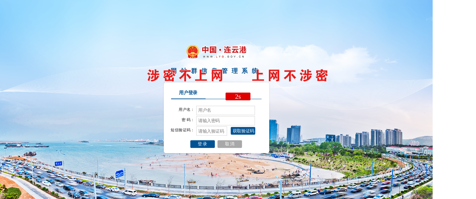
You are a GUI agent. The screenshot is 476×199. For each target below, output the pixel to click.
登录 (203, 144)
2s (238, 96)
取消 (230, 144)
